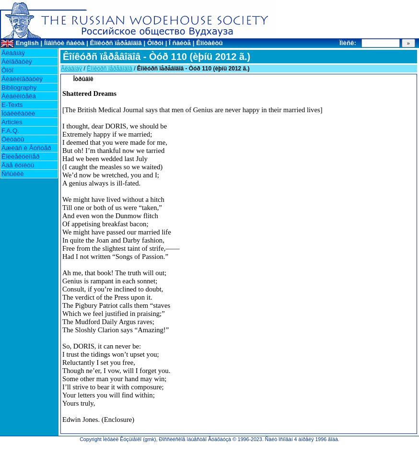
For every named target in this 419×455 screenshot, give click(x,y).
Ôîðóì (155, 43)
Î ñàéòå (180, 43)
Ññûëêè (12, 173)
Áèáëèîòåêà (18, 96)
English (27, 43)
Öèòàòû (12, 139)
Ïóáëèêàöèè (18, 113)
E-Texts (12, 104)
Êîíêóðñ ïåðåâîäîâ (116, 43)
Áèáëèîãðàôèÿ (22, 78)
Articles (12, 122)
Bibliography (18, 87)
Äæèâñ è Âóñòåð (26, 148)
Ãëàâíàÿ (13, 53)
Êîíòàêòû (209, 43)
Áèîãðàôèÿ (16, 61)
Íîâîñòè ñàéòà (64, 43)
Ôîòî (7, 70)
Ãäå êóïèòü (17, 165)
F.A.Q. (10, 130)
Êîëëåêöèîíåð (20, 156)
